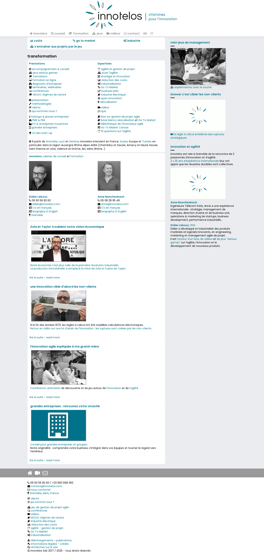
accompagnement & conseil (50, 69)
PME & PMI (38, 120)
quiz (103, 111)
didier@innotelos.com (46, 204)
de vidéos (206, 239)
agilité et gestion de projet (118, 69)
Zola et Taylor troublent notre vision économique (67, 227)
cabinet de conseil (54, 156)
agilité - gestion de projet (47, 528)
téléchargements (42, 540)
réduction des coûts (114, 80)
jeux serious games (45, 73)
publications (64, 540)
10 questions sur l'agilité (116, 131)
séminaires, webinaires (46, 87)
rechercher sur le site (44, 547)
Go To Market (109, 87)
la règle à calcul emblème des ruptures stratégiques (197, 136)
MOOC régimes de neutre (49, 94)
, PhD (182, 225)
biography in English (45, 211)
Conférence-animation (45, 388)
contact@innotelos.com (46, 486)
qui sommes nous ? (44, 111)
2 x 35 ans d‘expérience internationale (194, 161)
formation (79, 33)
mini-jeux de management (190, 42)
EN (145, 33)
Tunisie (146, 141)
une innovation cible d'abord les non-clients (63, 287)
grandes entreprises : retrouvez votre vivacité (65, 406)
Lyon (62, 141)
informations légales (44, 544)
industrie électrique (113, 94)
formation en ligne (44, 80)
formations (40, 76)
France (54, 493)
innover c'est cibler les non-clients (195, 94)
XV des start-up (42, 133)
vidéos (113, 33)
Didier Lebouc (38, 197)
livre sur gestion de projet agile (120, 116)
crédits (64, 544)
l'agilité (133, 388)
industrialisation (111, 84)
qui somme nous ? (42, 502)
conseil (58, 33)
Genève (74, 141)
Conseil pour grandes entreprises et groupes (58, 444)
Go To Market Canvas (115, 127)
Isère (46, 493)
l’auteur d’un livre (188, 239)
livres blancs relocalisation (117, 120)
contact (132, 33)
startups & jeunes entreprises (50, 116)
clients (36, 107)
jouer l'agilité (110, 73)
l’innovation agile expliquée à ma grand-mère (64, 346)
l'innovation (114, 388)
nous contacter (41, 490)
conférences (40, 91)
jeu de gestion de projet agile (50, 507)
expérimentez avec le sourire (197, 68)
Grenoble (52, 141)
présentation (40, 100)
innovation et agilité (185, 147)
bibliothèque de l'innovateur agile (122, 124)
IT (152, 33)
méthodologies (42, 104)
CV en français (42, 208)
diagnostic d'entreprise (47, 84)
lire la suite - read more (45, 277)
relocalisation (108, 102)
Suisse (124, 141)
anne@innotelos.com (115, 204)
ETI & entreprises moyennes (50, 124)
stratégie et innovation (115, 76)
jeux (97, 33)
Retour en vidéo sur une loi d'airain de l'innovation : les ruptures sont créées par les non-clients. (91, 328)
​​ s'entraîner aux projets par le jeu (56, 46)
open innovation (111, 98)
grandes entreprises (44, 127)
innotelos (38, 33)
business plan (110, 91)
